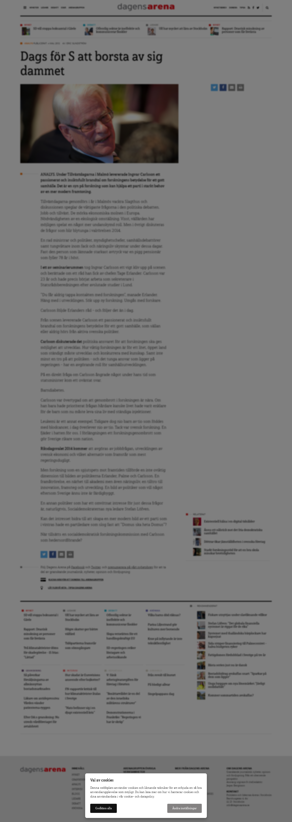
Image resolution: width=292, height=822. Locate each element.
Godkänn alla (103, 808)
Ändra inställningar (184, 808)
